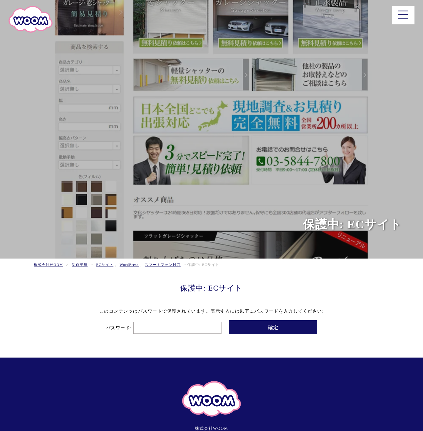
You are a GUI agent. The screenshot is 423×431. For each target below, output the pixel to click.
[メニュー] (403, 15)
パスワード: (163, 328)
